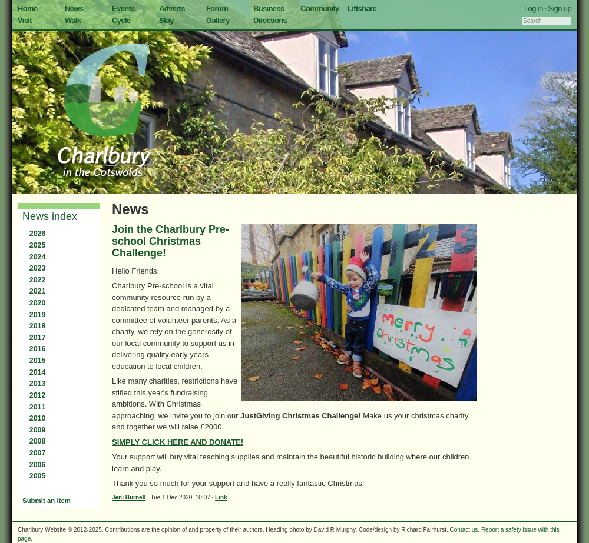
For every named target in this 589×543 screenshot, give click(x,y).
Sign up (559, 8)
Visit (25, 20)
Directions (270, 20)
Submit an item (46, 500)
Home (28, 8)
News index (49, 216)
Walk (73, 20)
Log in (533, 8)
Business (268, 8)
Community (319, 8)
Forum (217, 8)
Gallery (218, 20)
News (74, 8)
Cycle (121, 20)
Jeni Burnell (128, 497)
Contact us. (465, 530)
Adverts (172, 8)
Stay (166, 20)
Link (221, 497)
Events (123, 8)
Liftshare (362, 8)
